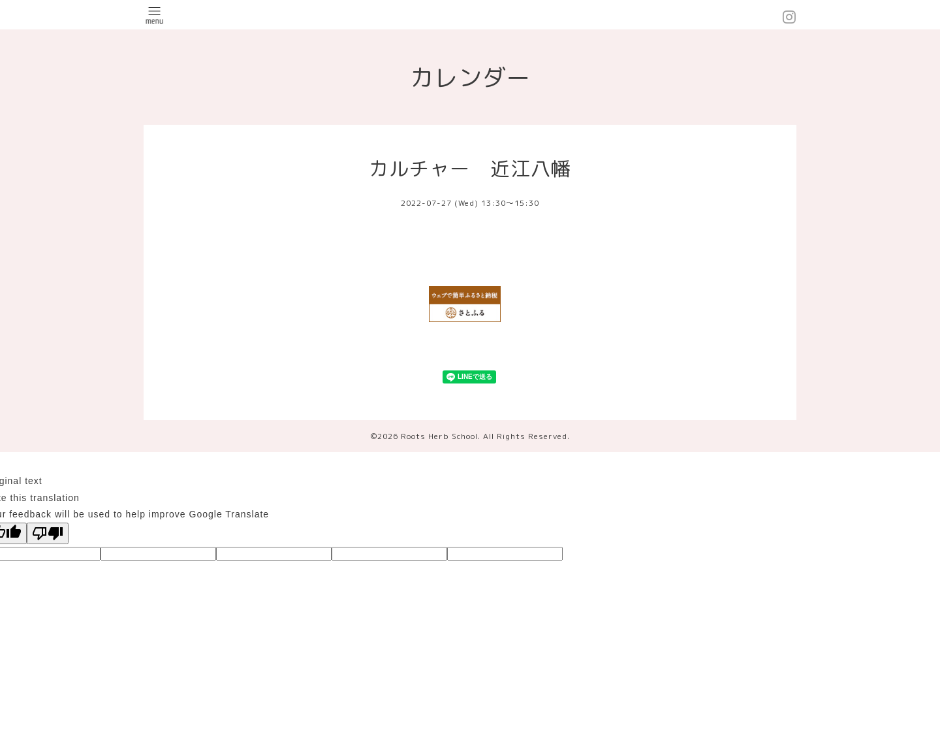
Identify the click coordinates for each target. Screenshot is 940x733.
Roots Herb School (439, 436)
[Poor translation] (48, 533)
